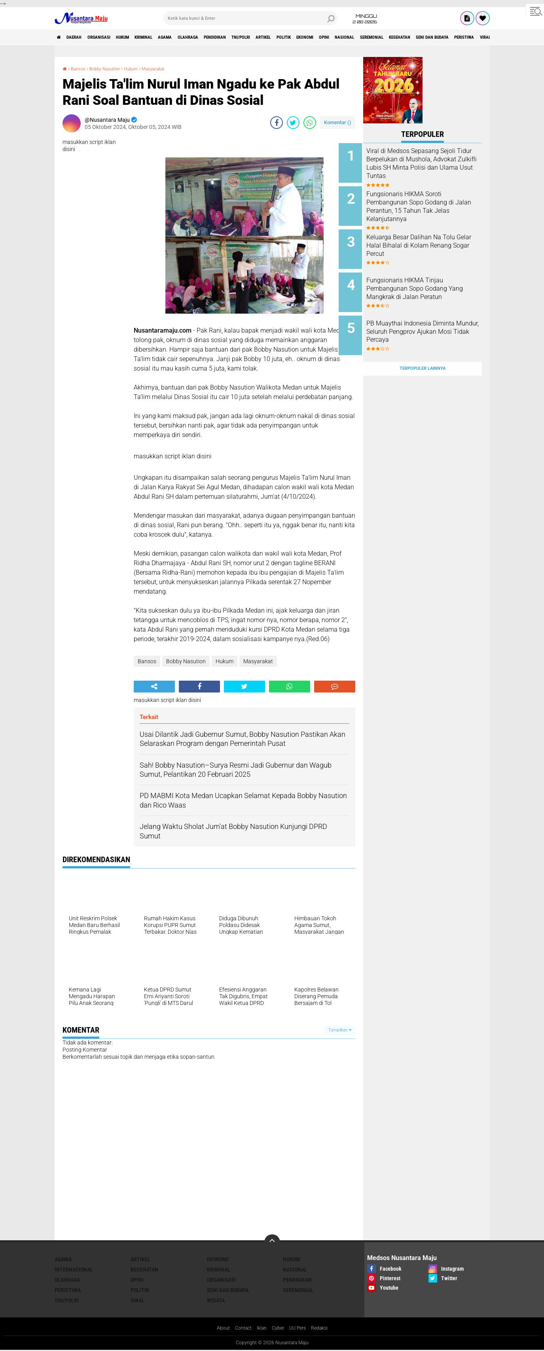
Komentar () (337, 122)
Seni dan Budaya (227, 1290)
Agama (206, 37)
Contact (239, 1329)
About (216, 1329)
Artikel (339, 37)
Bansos (81, 68)
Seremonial (487, 37)
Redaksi (325, 1329)
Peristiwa (68, 1290)
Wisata (216, 1300)
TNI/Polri (308, 37)
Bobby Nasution (114, 68)
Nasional (451, 37)
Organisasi (115, 37)
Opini (423, 37)
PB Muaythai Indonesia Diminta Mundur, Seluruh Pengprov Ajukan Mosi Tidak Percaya (431, 323)
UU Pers (300, 1329)
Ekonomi (397, 37)
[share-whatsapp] (309, 122)
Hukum (147, 37)
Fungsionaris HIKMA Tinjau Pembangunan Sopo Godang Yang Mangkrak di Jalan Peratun (431, 283)
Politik (367, 37)
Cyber (278, 1329)
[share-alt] (154, 687)
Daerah (82, 37)
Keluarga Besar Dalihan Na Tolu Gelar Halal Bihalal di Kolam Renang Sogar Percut (430, 239)
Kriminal (177, 37)
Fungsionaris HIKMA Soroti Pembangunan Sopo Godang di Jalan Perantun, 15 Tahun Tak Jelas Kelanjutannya (431, 203)
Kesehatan (144, 1269)
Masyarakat (174, 68)
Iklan (260, 1329)
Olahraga (236, 37)
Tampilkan (339, 1030)
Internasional (74, 1269)
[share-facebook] (276, 122)
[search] (250, 18)
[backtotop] (272, 1242)
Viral (137, 1300)
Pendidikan (272, 37)
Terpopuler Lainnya (422, 349)
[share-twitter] (293, 122)
